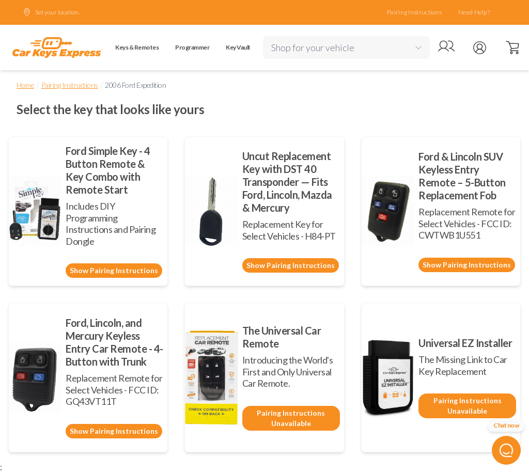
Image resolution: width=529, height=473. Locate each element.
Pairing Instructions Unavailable (291, 418)
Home (25, 85)
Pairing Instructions (414, 12)
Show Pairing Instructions (114, 270)
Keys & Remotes (137, 47)
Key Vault (238, 47)
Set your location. (51, 12)
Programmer (192, 47)
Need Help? (474, 12)
